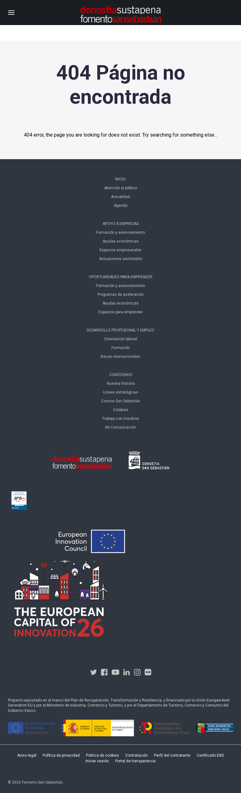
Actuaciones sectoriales (120, 259)
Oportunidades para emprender (121, 277)
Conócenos (120, 375)
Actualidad (120, 197)
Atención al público (120, 188)
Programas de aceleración (121, 294)
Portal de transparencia (135, 761)
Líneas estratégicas (120, 392)
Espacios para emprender (121, 312)
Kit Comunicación (120, 427)
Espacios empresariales (120, 250)
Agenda (120, 205)
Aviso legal (26, 755)
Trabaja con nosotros (120, 418)
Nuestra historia (121, 383)
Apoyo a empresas (121, 224)
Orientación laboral (120, 339)
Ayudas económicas (121, 241)
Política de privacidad (61, 755)
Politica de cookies (102, 755)
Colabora (120, 410)
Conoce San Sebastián (120, 401)
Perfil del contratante (172, 755)
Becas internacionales (120, 356)
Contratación (136, 755)
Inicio (120, 179)
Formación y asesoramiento (120, 232)
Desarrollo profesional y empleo (120, 330)
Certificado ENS (210, 755)
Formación (120, 348)
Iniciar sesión (97, 761)
